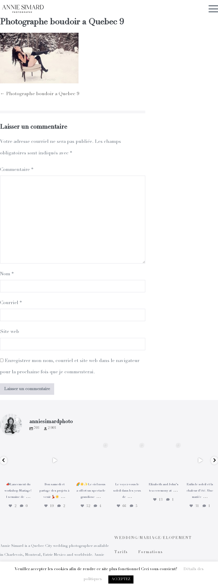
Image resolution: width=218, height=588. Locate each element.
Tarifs (121, 552)
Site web (9, 332)
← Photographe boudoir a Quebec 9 (39, 94)
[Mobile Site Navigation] (213, 8)
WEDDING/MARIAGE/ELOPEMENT (153, 538)
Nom (7, 274)
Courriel (11, 303)
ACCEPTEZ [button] (120, 579)
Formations (150, 552)
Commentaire (16, 170)
